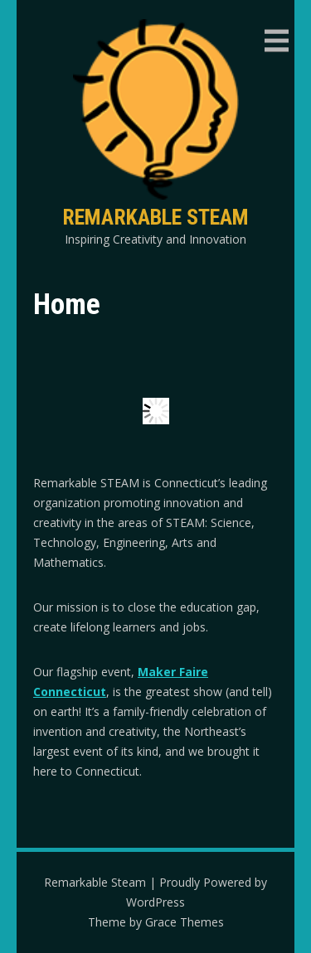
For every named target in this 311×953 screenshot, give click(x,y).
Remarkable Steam (155, 217)
